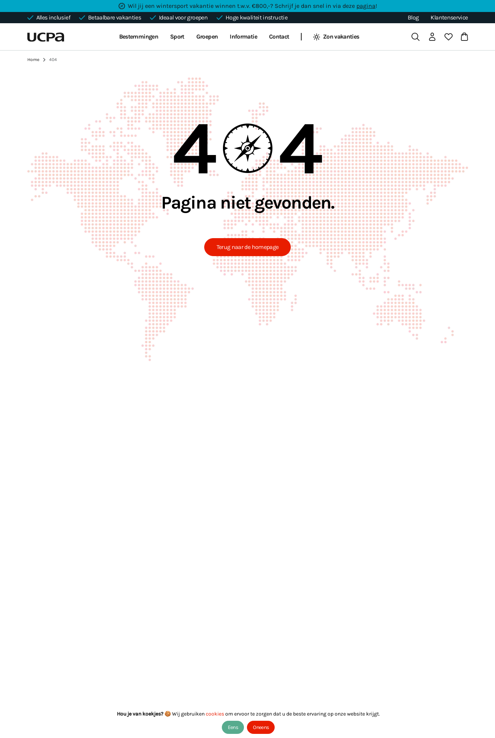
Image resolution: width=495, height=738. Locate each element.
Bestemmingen (138, 36)
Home (33, 59)
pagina (365, 5)
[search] (415, 36)
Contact (279, 36)
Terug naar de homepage (248, 246)
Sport (177, 36)
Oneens (261, 727)
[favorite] (448, 36)
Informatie (243, 36)
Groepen (207, 36)
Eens (233, 727)
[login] (432, 36)
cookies (215, 714)
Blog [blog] (413, 17)
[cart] (463, 36)
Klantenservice (449, 17)
